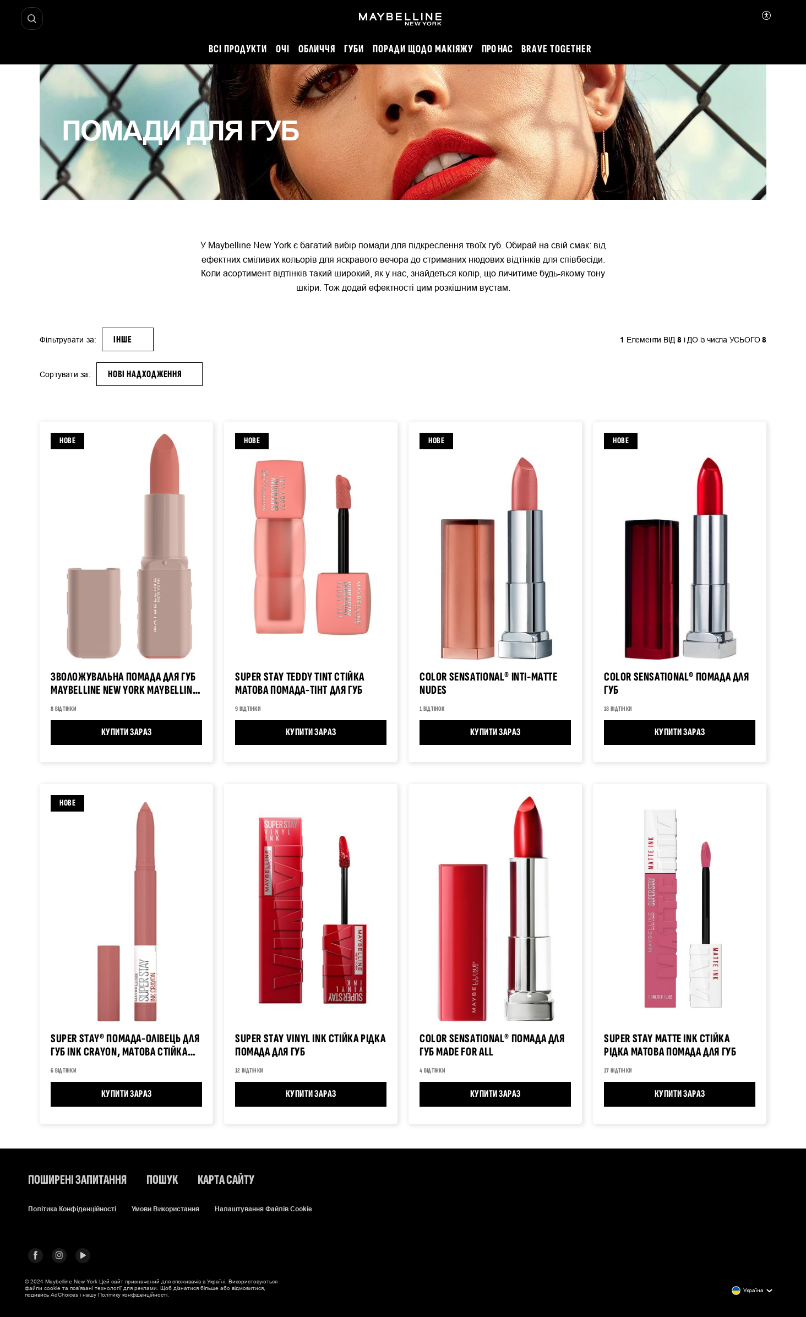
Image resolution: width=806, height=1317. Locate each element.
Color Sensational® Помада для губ (676, 684)
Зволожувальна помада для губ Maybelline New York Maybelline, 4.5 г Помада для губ (125, 684)
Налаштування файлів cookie (263, 1209)
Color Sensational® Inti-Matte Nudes (489, 684)
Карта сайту (226, 1180)
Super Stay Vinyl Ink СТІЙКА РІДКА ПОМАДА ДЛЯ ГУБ (310, 1046)
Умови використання (165, 1209)
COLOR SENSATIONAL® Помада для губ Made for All (492, 1046)
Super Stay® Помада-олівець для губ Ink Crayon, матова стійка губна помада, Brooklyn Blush (125, 1046)
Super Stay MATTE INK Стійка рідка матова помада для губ (670, 1046)
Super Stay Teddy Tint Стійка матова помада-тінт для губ (299, 684)
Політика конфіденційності (72, 1209)
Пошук (162, 1180)
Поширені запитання (77, 1180)
